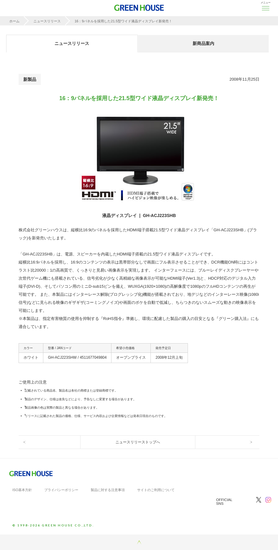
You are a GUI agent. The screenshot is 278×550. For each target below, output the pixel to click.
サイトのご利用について (156, 490)
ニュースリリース (47, 21)
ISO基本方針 (22, 490)
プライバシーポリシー (61, 490)
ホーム (14, 21)
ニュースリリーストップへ (137, 442)
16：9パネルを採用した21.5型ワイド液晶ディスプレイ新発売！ (123, 21)
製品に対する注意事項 (108, 490)
